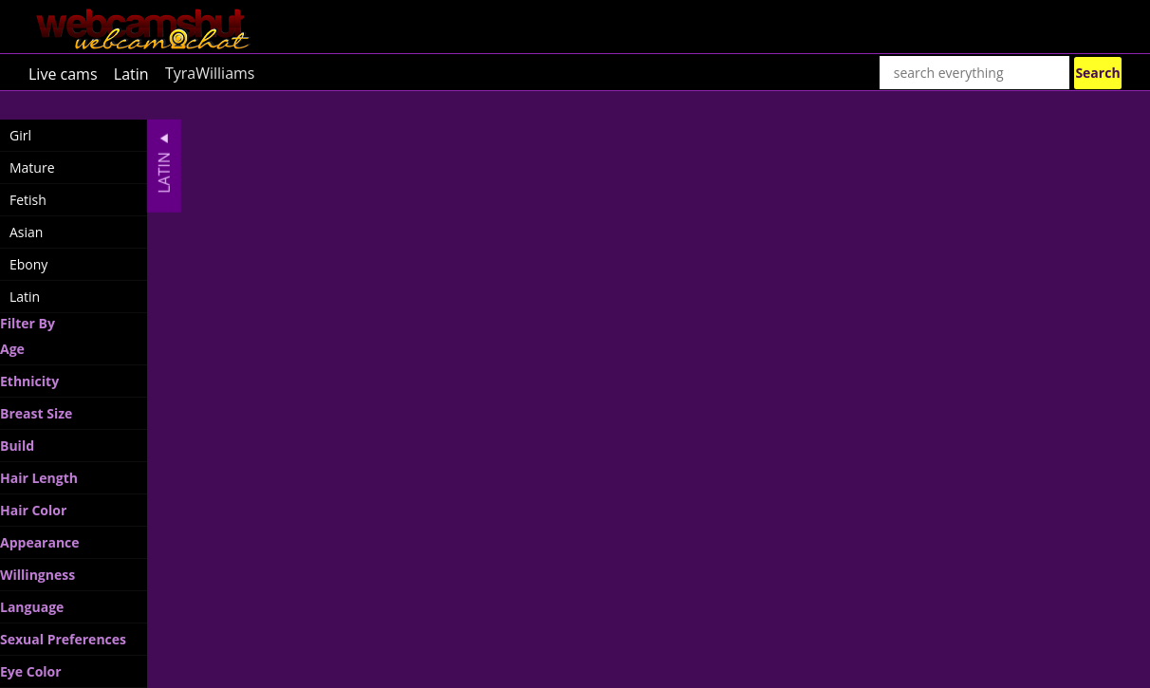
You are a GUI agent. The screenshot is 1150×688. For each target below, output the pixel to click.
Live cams (63, 73)
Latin (131, 73)
